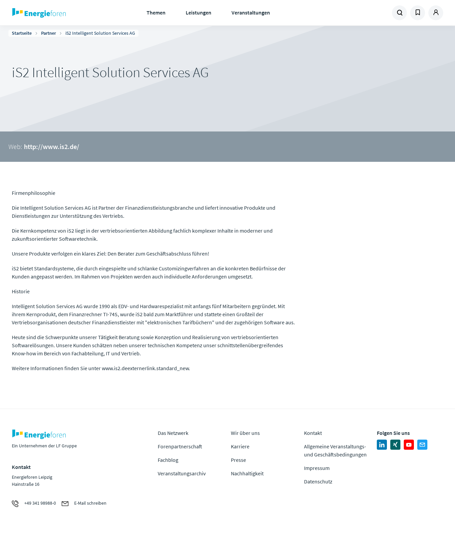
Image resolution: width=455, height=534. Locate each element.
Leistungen (198, 12)
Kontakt (313, 432)
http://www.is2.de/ (51, 146)
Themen (156, 12)
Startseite (22, 33)
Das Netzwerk (173, 432)
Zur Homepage (60, 12)
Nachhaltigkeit (247, 473)
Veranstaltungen (251, 12)
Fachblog (168, 459)
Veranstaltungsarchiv (182, 473)
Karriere (240, 446)
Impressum (317, 468)
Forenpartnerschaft (180, 446)
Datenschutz (318, 481)
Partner (48, 33)
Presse (238, 459)
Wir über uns (245, 432)
